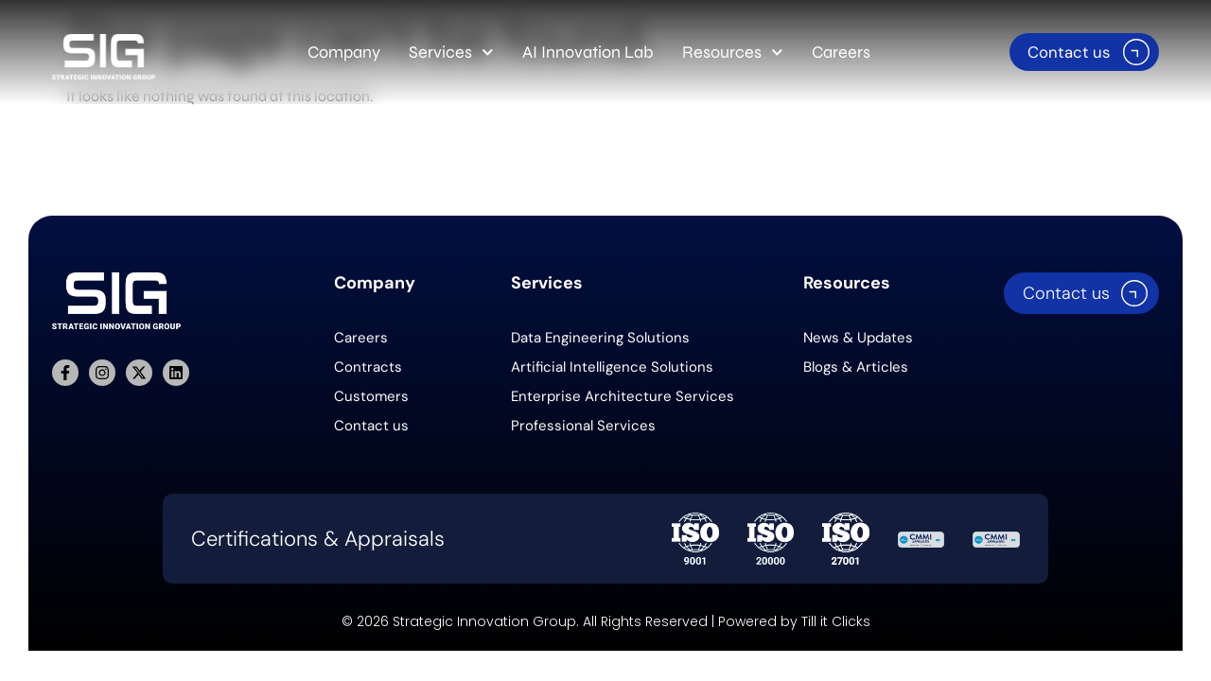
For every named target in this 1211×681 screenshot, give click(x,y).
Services (451, 52)
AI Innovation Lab (588, 52)
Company (343, 52)
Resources (732, 52)
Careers (841, 52)
